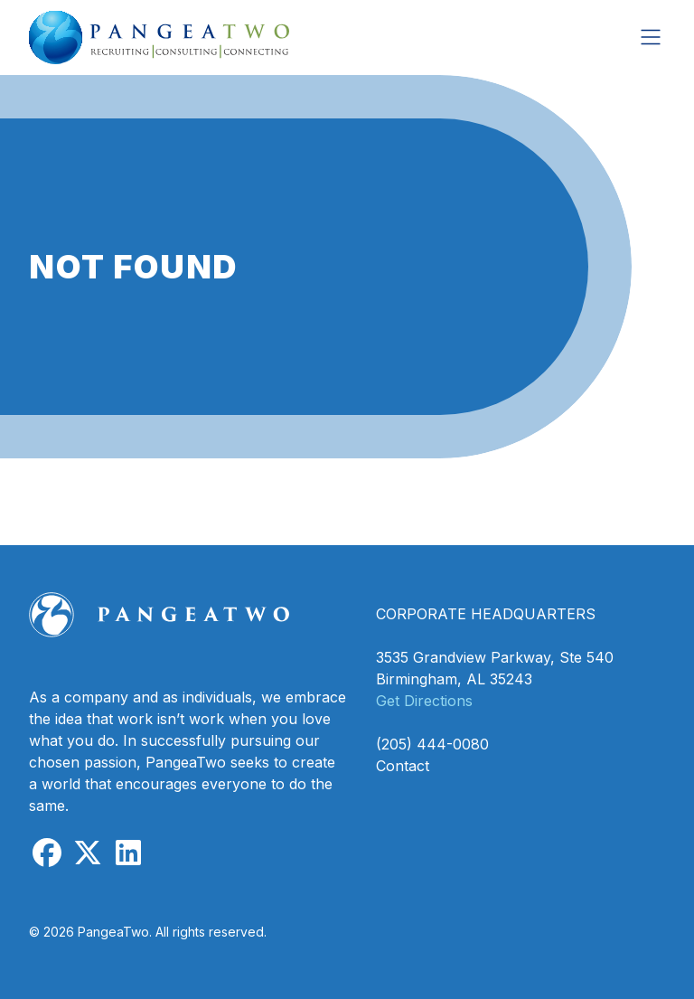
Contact (402, 766)
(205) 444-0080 (432, 744)
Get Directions (424, 701)
